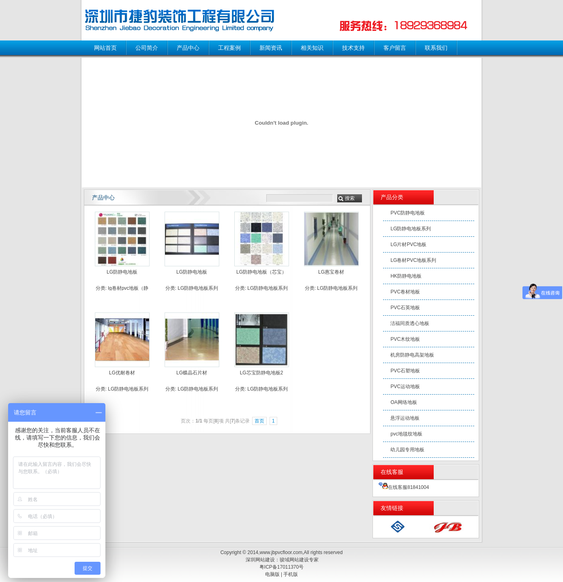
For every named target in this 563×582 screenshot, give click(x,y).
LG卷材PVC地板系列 (413, 260)
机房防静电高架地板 (412, 355)
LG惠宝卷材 (331, 272)
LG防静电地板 (122, 272)
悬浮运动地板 (405, 418)
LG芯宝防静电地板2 (261, 373)
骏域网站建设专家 (299, 560)
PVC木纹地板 (405, 339)
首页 (259, 421)
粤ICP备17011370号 (281, 567)
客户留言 (394, 48)
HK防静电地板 (406, 276)
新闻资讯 (270, 48)
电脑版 (272, 574)
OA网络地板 (403, 402)
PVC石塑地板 (405, 371)
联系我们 (436, 48)
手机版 (290, 574)
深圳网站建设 (260, 560)
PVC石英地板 (405, 307)
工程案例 (229, 48)
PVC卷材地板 (405, 292)
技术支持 (353, 48)
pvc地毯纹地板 (406, 434)
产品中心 (188, 48)
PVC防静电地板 (407, 213)
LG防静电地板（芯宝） (261, 272)
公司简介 (146, 48)
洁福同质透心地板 (409, 323)
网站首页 (105, 48)
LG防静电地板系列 (198, 288)
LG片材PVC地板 (408, 244)
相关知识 (312, 48)
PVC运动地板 (405, 386)
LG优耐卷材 (122, 373)
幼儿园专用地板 (407, 449)
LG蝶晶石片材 (191, 373)
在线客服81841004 (404, 487)
